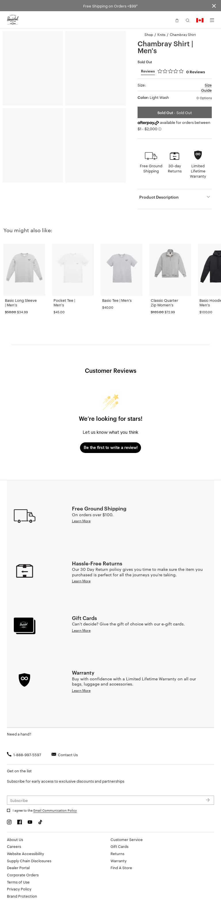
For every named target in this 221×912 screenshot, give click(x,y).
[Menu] (212, 20)
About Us (15, 839)
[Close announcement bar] (214, 5)
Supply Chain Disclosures (29, 860)
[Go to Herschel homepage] (12, 20)
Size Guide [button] (206, 87)
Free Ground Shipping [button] (151, 168)
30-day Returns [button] (175, 168)
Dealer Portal (18, 867)
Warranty (118, 860)
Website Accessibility (25, 853)
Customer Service (126, 839)
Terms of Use (18, 881)
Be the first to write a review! (111, 447)
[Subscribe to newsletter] (110, 800)
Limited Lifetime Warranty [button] (198, 170)
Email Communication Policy (55, 810)
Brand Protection (22, 895)
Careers (14, 846)
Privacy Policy (19, 888)
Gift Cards (119, 846)
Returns (117, 853)
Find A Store (121, 867)
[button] (177, 19)
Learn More (81, 520)
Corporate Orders (23, 874)
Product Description (159, 196)
